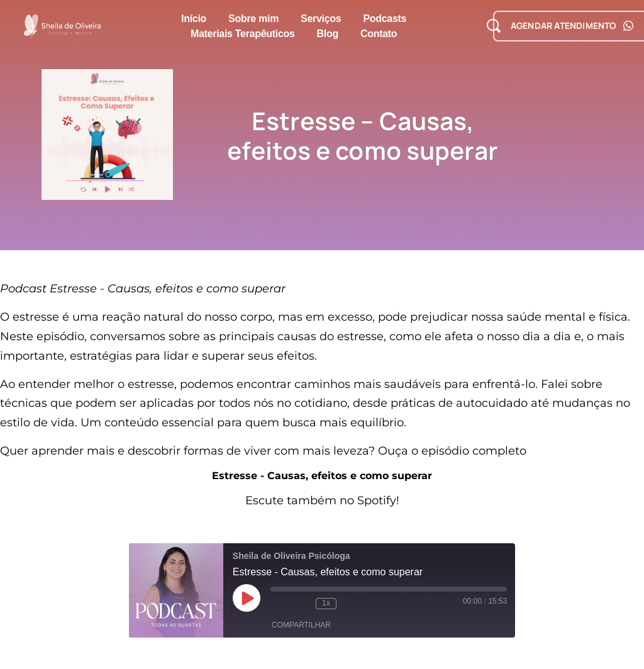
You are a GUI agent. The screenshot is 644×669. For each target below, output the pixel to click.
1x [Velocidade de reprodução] (326, 603)
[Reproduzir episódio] (246, 598)
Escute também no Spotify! (322, 500)
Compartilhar (301, 625)
